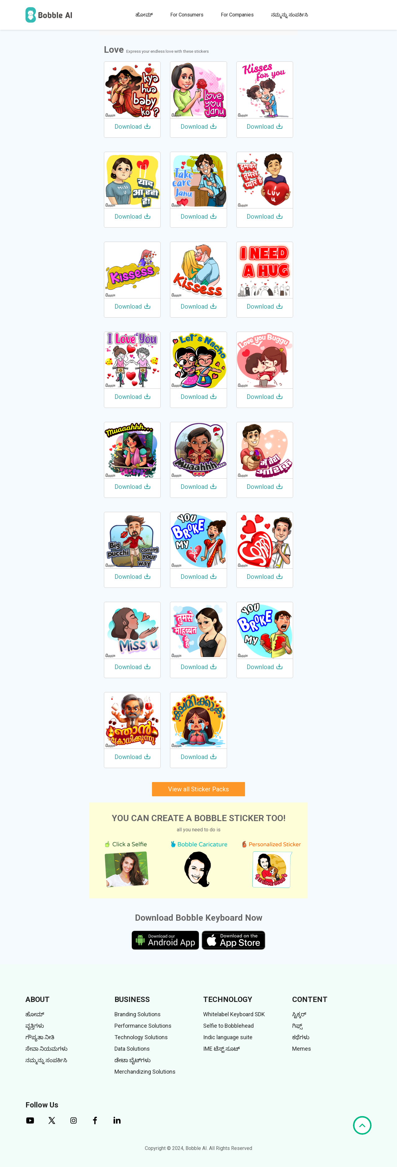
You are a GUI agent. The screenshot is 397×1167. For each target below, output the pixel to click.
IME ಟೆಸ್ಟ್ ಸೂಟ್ (221, 1048)
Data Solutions (132, 1048)
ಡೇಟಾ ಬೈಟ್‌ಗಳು (132, 1060)
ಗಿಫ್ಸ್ (297, 1025)
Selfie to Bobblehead (228, 1025)
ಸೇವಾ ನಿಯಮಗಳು (46, 1048)
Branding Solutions (137, 1014)
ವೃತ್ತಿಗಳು (34, 1025)
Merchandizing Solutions (145, 1071)
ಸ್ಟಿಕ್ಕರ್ (299, 1014)
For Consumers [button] (186, 15)
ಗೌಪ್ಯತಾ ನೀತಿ (39, 1037)
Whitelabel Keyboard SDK (234, 1014)
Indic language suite (227, 1037)
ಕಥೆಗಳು (301, 1037)
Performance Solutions (143, 1025)
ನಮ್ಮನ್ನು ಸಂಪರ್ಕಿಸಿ (289, 15)
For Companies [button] (237, 15)
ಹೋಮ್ (144, 15)
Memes (301, 1048)
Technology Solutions (141, 1037)
